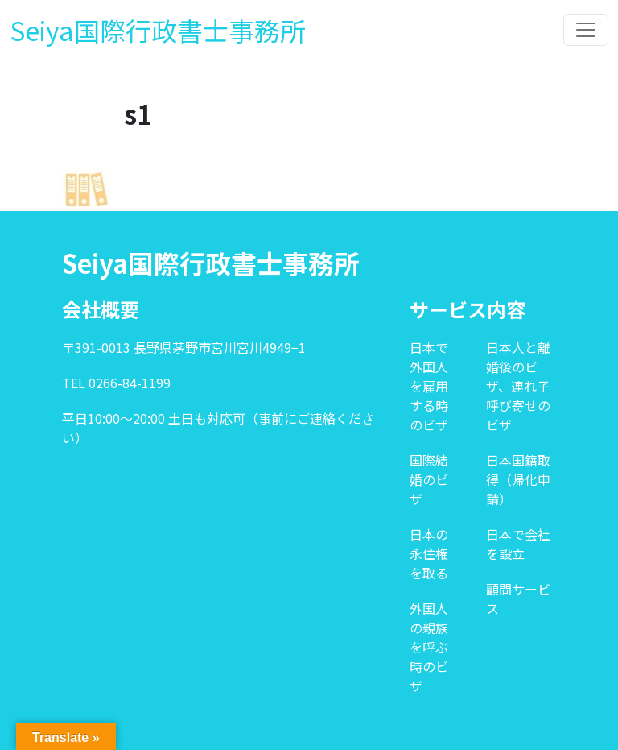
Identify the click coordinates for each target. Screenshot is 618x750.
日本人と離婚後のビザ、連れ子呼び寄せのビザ (518, 386)
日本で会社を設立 (518, 543)
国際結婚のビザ (429, 479)
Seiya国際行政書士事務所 (158, 29)
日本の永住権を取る (429, 553)
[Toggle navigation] (585, 30)
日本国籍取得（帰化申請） (518, 479)
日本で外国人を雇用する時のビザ (429, 386)
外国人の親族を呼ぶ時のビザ (429, 647)
